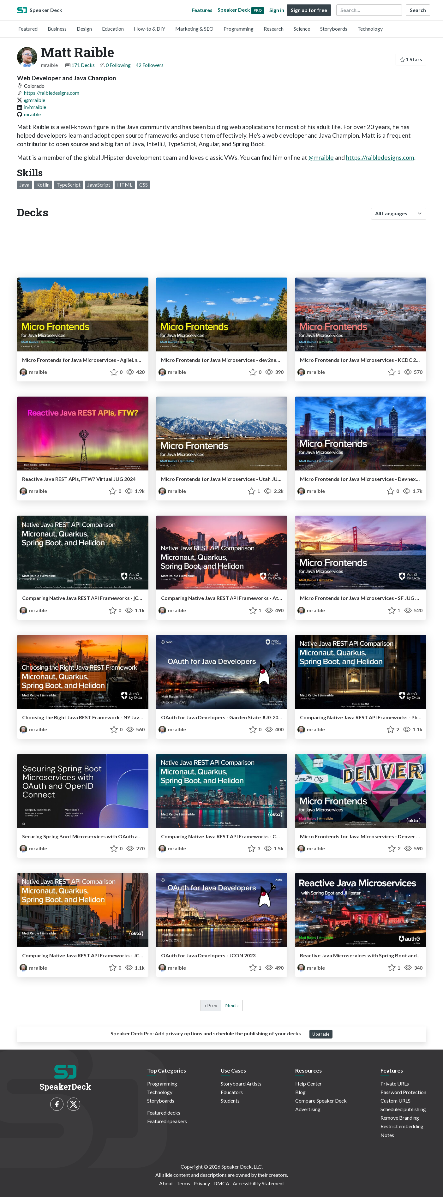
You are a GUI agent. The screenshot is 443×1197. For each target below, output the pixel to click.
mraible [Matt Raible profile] (33, 372)
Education (113, 29)
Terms (183, 1183)
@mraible (34, 100)
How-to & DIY (149, 29)
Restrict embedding (401, 1126)
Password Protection (403, 1092)
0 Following (118, 65)
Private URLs (394, 1083)
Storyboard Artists (241, 1083)
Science (302, 29)
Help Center (308, 1083)
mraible (32, 114)
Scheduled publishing (403, 1109)
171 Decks (83, 65)
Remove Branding (399, 1118)
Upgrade (321, 1034)
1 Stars (411, 59)
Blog (300, 1092)
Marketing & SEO (194, 29)
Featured (28, 29)
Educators (232, 1092)
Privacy (202, 1183)
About (166, 1183)
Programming (239, 29)
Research (274, 29)
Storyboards (333, 29)
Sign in (276, 10)
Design (84, 29)
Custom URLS (395, 1101)
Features (202, 10)
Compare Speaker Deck (321, 1101)
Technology (370, 29)
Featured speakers (167, 1121)
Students (230, 1101)
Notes (387, 1135)
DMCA (221, 1183)
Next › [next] (232, 1005)
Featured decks (163, 1113)
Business (57, 29)
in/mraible (35, 107)
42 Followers (150, 65)
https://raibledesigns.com (51, 93)
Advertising (307, 1109)
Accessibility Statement (258, 1183)
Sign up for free (309, 10)
